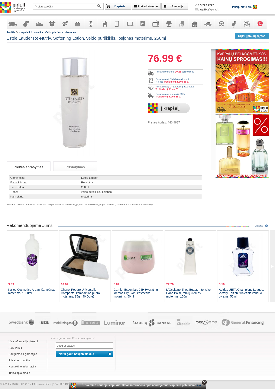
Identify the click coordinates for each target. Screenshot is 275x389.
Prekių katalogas (148, 6)
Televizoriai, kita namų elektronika (156, 23)
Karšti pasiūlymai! (261, 23)
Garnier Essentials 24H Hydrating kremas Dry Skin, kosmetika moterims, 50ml (136, 293)
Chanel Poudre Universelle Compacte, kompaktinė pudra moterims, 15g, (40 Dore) (80, 293)
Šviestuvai (169, 23)
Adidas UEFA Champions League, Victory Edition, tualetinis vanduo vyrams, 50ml (241, 293)
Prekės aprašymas (28, 167)
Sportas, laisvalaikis (221, 23)
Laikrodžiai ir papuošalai (91, 23)
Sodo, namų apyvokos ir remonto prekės (195, 23)
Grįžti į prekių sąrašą (251, 36)
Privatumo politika (20, 360)
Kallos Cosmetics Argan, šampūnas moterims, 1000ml (31, 291)
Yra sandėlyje (13, 23)
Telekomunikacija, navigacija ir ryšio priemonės (117, 23)
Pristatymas (75, 167)
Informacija (176, 6)
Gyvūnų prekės (234, 23)
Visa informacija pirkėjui (23, 341)
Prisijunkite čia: (242, 7)
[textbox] (68, 6)
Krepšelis (119, 6)
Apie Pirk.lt (15, 347)
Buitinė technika (143, 23)
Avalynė (39, 23)
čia (199, 385)
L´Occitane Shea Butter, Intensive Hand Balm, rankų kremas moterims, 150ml (188, 293)
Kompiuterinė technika (130, 23)
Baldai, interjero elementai (182, 23)
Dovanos (247, 23)
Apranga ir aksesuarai (52, 23)
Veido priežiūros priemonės (60, 32)
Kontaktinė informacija (22, 366)
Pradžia (11, 32)
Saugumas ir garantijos (23, 354)
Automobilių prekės (208, 23)
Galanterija (78, 23)
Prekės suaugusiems (65, 23)
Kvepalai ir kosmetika (26, 23)
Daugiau (259, 225)
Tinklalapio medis (19, 372)
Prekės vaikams (104, 23)
